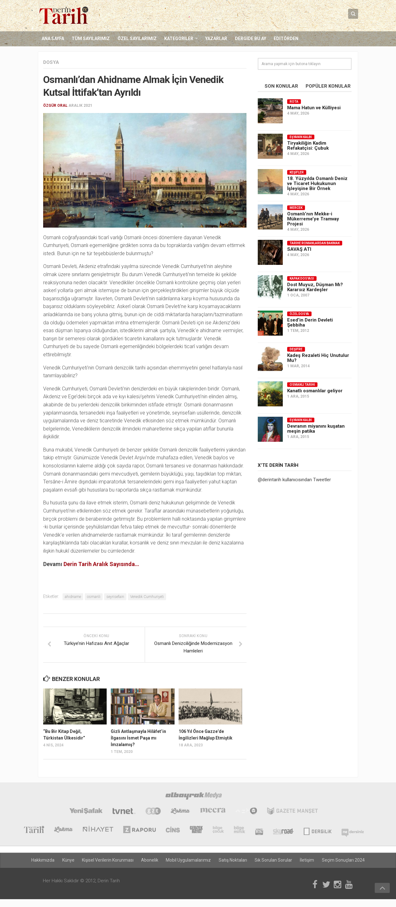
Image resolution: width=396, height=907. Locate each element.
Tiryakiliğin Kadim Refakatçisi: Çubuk (308, 145)
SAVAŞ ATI (299, 249)
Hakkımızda (43, 860)
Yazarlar (216, 38)
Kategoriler (178, 38)
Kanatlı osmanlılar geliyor (315, 391)
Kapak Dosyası (302, 278)
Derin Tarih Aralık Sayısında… (101, 564)
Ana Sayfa (53, 38)
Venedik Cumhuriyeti (147, 597)
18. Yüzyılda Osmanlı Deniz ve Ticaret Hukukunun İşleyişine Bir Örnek (317, 183)
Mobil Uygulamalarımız (188, 860)
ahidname (73, 597)
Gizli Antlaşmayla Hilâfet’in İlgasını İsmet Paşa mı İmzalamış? (138, 738)
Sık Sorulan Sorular (273, 860)
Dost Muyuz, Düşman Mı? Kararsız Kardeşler (315, 287)
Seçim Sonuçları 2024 (343, 860)
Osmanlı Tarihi (302, 384)
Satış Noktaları (233, 860)
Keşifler (297, 172)
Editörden (285, 38)
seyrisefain (115, 597)
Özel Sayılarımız (136, 38)
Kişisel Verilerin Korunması (108, 860)
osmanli (93, 597)
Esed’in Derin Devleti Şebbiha (310, 322)
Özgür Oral (55, 105)
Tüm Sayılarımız (91, 38)
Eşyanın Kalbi (301, 137)
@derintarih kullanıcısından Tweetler (294, 479)
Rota (294, 101)
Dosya (51, 62)
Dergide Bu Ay (250, 38)
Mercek (296, 207)
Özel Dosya (299, 314)
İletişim (307, 860)
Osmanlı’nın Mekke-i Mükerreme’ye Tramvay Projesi (313, 219)
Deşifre (296, 349)
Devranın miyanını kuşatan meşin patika (316, 428)
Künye (69, 860)
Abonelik (150, 860)
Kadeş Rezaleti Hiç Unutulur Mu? (318, 358)
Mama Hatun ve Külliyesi (314, 108)
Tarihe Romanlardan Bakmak (315, 243)
